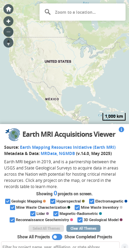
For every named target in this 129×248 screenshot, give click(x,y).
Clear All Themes (83, 228)
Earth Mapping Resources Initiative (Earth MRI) (68, 147)
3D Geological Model (99, 220)
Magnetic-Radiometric (77, 213)
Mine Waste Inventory (98, 207)
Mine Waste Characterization (39, 207)
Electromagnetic (107, 201)
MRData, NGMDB (58, 153)
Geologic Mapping (25, 201)
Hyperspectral (67, 201)
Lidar (39, 213)
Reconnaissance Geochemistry (41, 220)
